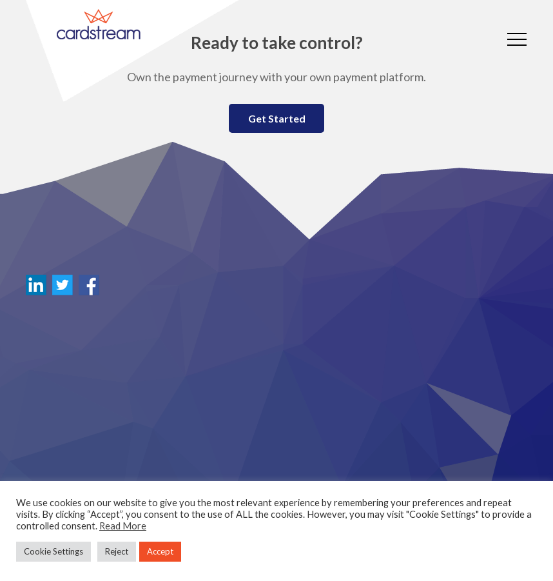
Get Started (277, 118)
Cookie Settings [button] (53, 551)
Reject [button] (116, 551)
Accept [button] (160, 551)
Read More (122, 525)
